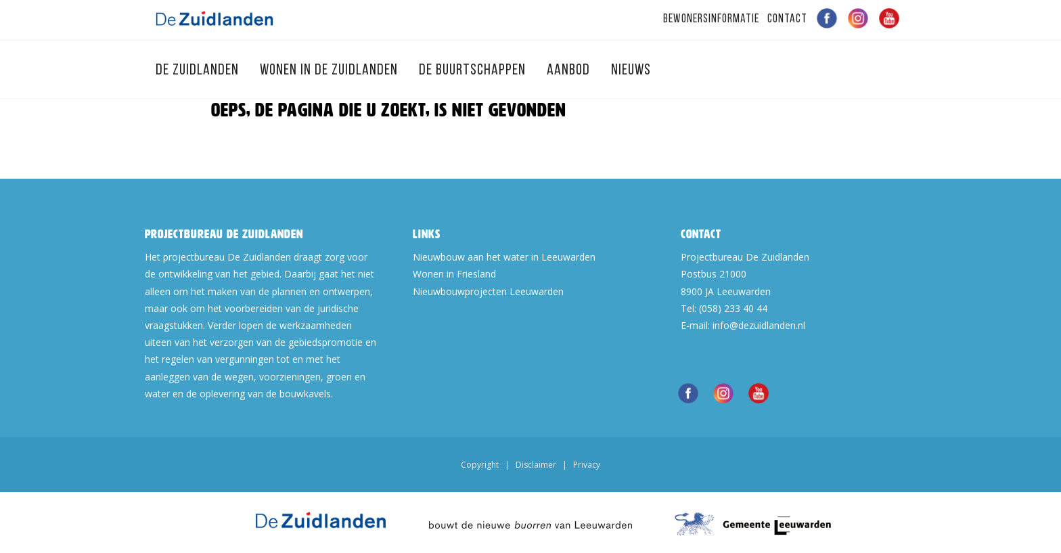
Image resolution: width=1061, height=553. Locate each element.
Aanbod (570, 71)
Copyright (480, 464)
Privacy (586, 464)
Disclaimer (536, 464)
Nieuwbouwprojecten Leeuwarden (488, 291)
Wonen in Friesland (454, 273)
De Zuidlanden (199, 71)
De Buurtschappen (474, 71)
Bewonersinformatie (711, 19)
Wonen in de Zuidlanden (330, 71)
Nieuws (631, 71)
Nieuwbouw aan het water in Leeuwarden (504, 256)
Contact (787, 19)
